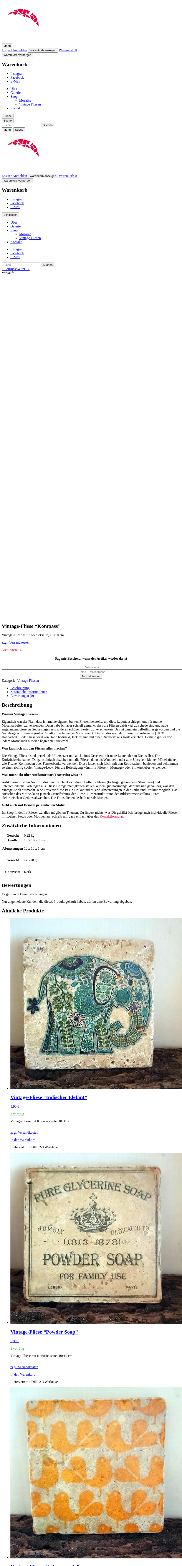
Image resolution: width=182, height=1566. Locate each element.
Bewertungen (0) (22, 696)
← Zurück (9, 269)
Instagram (17, 73)
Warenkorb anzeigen (43, 50)
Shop (14, 96)
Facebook (17, 77)
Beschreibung (20, 688)
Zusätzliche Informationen (28, 692)
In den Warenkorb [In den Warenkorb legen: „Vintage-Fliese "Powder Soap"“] (22, 1374)
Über (13, 89)
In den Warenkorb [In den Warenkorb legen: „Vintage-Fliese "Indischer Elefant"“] (22, 1140)
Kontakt (16, 108)
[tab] (95, 688)
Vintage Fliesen (30, 104)
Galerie (15, 92)
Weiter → (23, 269)
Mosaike (25, 100)
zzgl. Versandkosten (16, 642)
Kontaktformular (111, 816)
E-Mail (15, 81)
